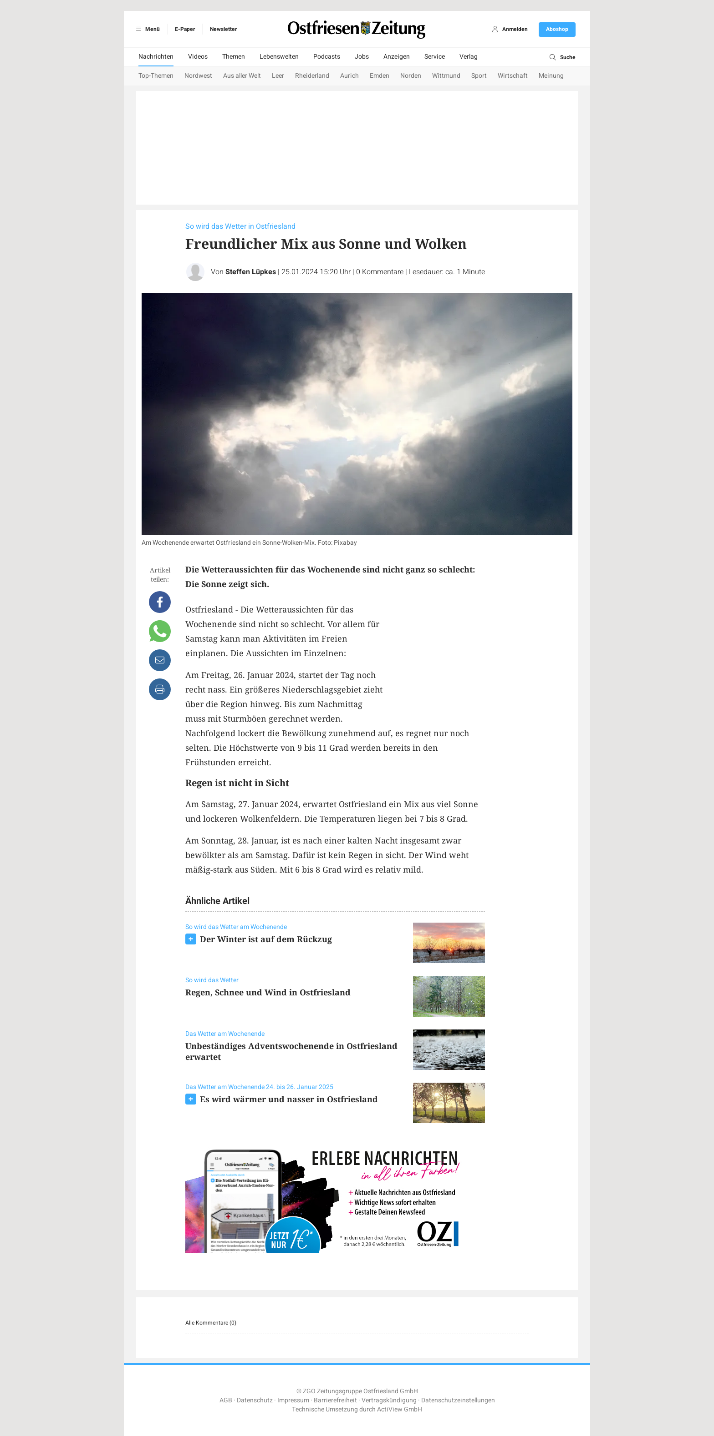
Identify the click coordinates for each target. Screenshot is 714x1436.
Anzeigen (396, 56)
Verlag (468, 56)
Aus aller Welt (242, 75)
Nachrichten (155, 56)
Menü (146, 29)
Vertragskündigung (389, 1400)
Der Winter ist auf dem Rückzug (266, 939)
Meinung (551, 75)
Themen (233, 56)
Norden (410, 75)
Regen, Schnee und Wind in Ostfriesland (268, 992)
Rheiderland (312, 75)
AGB (225, 1400)
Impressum (293, 1400)
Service (434, 56)
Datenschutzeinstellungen (458, 1400)
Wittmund (446, 75)
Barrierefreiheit (335, 1400)
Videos (198, 56)
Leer (278, 75)
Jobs (362, 56)
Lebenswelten (279, 56)
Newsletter (223, 29)
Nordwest (198, 75)
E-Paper (185, 29)
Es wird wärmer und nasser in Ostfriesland (289, 1099)
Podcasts (326, 56)
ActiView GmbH (399, 1409)
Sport (479, 75)
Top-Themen (155, 75)
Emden (379, 75)
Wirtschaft (513, 75)
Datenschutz (255, 1400)
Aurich (349, 75)
